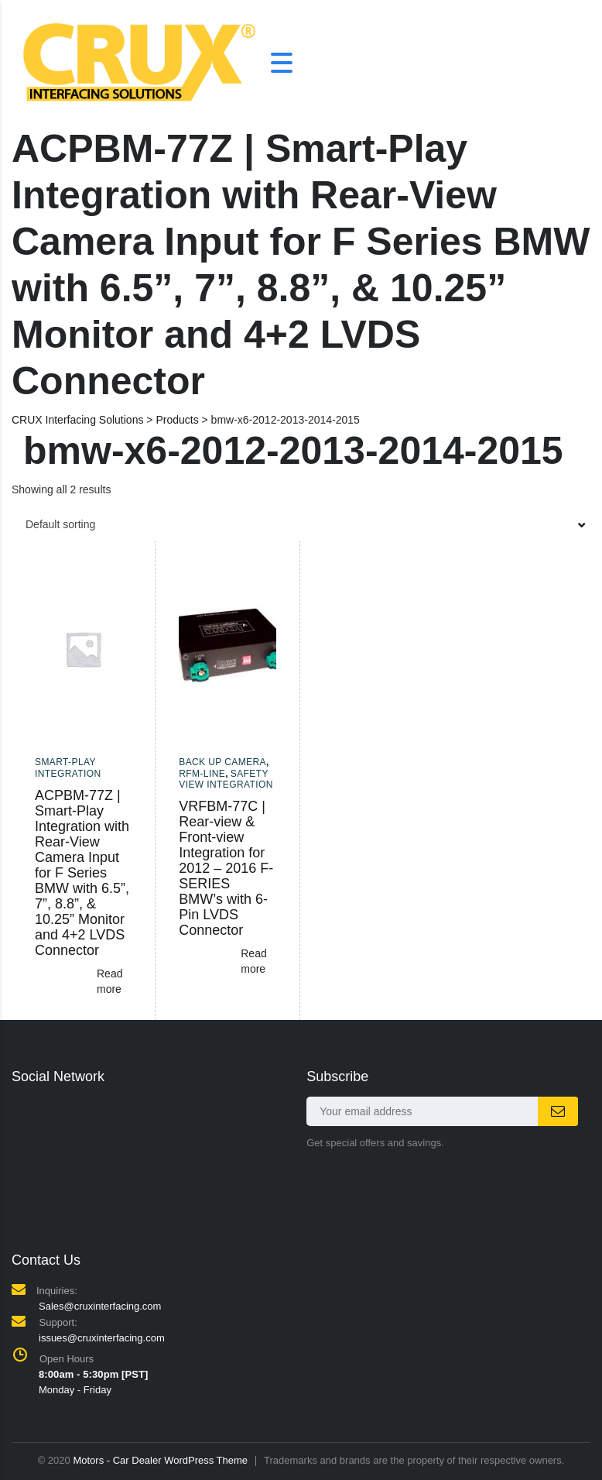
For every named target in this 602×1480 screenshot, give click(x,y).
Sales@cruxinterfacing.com (100, 1306)
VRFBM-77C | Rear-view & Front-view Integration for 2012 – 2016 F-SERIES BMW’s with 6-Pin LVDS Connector (226, 868)
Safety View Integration (226, 779)
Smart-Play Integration (68, 767)
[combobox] (301, 524)
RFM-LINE (202, 773)
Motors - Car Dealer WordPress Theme (160, 1460)
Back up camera (222, 762)
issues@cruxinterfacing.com (102, 1338)
